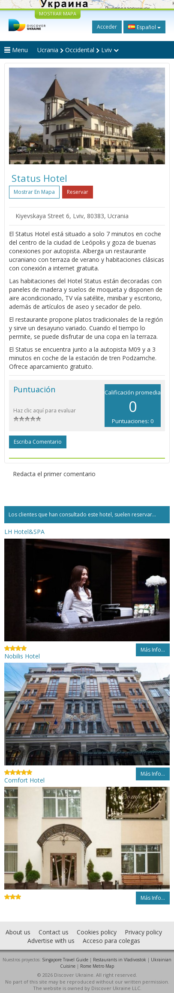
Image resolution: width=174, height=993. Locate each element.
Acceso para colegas (111, 941)
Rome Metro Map (97, 966)
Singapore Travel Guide (65, 960)
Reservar (77, 192)
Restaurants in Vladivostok (119, 960)
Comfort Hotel (24, 780)
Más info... (153, 649)
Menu (16, 50)
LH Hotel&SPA (24, 532)
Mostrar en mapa (34, 192)
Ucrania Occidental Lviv (78, 50)
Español (144, 27)
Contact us (54, 932)
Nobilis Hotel (22, 656)
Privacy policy (143, 932)
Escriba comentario (38, 441)
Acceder (107, 26)
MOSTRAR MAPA (57, 13)
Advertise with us (51, 941)
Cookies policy (97, 932)
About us (18, 932)
